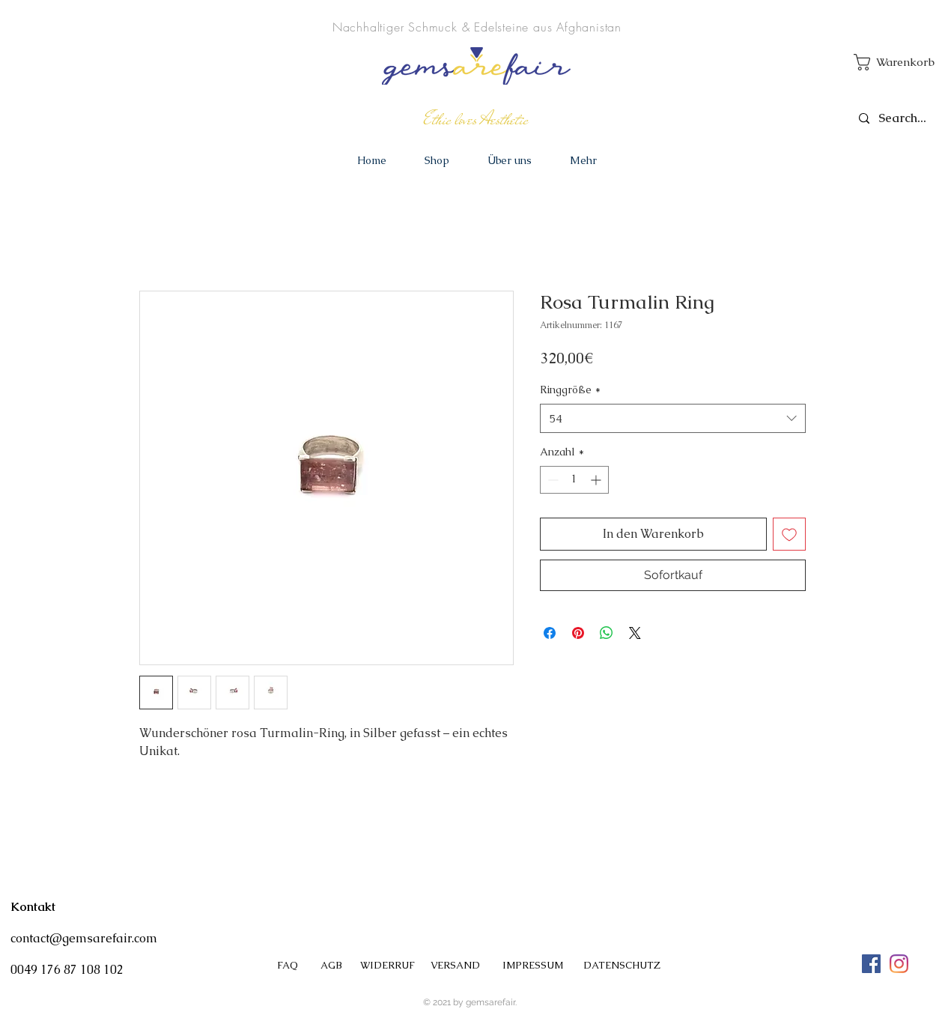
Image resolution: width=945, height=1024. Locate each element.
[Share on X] (635, 633)
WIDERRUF (387, 965)
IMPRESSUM (532, 965)
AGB (331, 965)
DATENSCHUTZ (621, 965)
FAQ (287, 965)
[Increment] (597, 480)
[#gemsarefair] (899, 963)
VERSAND (455, 965)
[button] (437, 161)
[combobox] (673, 418)
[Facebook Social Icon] (871, 963)
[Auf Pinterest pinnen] (578, 633)
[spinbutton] (574, 480)
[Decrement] (551, 480)
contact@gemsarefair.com (83, 938)
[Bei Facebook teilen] (550, 633)
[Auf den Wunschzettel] (789, 534)
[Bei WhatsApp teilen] (607, 633)
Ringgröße (570, 389)
